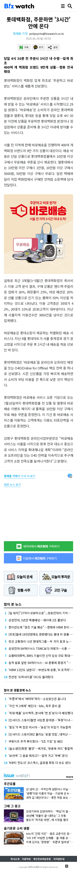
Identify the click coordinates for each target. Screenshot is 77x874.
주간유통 (10, 783)
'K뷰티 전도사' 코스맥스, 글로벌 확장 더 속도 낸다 (40, 762)
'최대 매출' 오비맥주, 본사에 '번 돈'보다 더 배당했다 (41, 713)
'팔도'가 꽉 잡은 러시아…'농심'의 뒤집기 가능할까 (40, 727)
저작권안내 (58, 859)
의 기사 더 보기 (19, 476)
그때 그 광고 (12, 806)
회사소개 (15, 859)
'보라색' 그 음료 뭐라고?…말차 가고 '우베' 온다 (38, 755)
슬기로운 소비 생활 (16, 828)
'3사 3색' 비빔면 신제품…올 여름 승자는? (50, 838)
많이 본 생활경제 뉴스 (17, 690)
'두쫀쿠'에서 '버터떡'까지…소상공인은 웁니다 (37, 698)
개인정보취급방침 (42, 859)
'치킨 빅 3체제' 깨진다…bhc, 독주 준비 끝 (35, 706)
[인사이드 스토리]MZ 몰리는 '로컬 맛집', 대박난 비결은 (43, 734)
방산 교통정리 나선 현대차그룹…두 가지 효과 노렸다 (41, 641)
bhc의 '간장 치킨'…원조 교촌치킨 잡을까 (50, 834)
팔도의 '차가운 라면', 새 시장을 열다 (47, 820)
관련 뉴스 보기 (12, 484)
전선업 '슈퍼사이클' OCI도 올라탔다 (31, 677)
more (69, 777)
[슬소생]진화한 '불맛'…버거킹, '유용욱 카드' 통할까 (41, 748)
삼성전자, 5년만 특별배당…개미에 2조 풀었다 (37, 620)
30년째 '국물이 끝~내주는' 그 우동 (46, 816)
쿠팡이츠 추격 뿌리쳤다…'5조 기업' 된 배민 (36, 741)
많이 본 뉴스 (12, 604)
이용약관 (26, 859)
